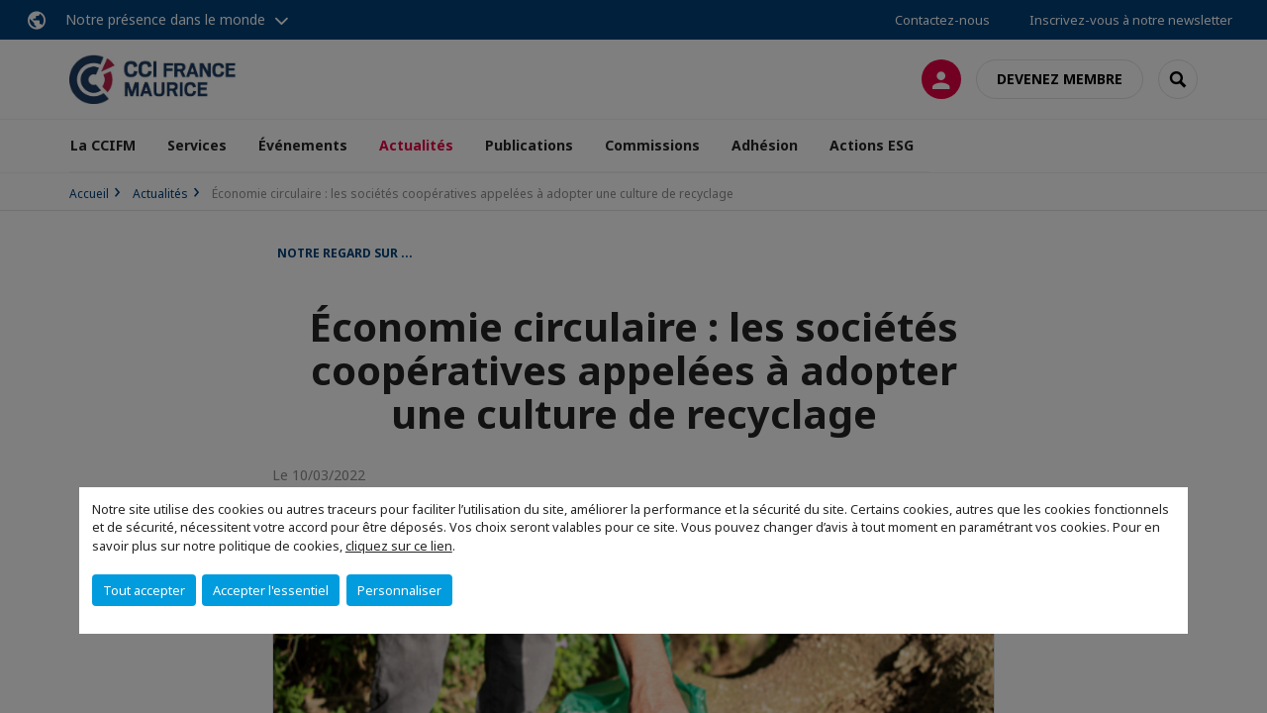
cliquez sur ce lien (398, 546)
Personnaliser (399, 590)
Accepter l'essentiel (271, 590)
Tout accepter (144, 590)
